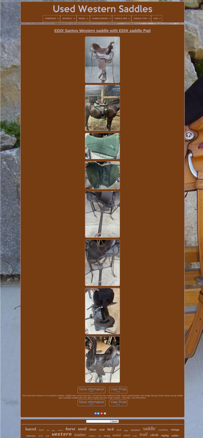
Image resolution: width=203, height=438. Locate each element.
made (126, 430)
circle (154, 435)
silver (40, 436)
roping (165, 435)
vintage (175, 429)
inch (119, 429)
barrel (31, 429)
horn (53, 430)
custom (60, 430)
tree (48, 430)
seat (102, 429)
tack (110, 429)
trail (144, 434)
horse (70, 428)
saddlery (92, 436)
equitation (135, 430)
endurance (31, 436)
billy (99, 436)
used (82, 428)
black (41, 430)
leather (80, 434)
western (62, 434)
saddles (175, 435)
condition (163, 429)
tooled (117, 435)
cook (47, 436)
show (93, 429)
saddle (149, 428)
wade (135, 436)
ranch (126, 435)
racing (107, 436)
